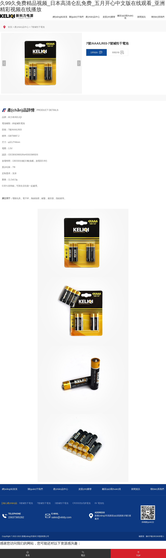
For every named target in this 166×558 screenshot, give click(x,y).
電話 (83, 553)
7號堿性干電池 (38, 27)
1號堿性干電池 (61, 503)
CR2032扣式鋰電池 (81, 503)
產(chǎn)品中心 (21, 27)
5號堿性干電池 (26, 503)
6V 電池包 (99, 503)
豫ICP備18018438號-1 (155, 536)
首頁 (10, 27)
